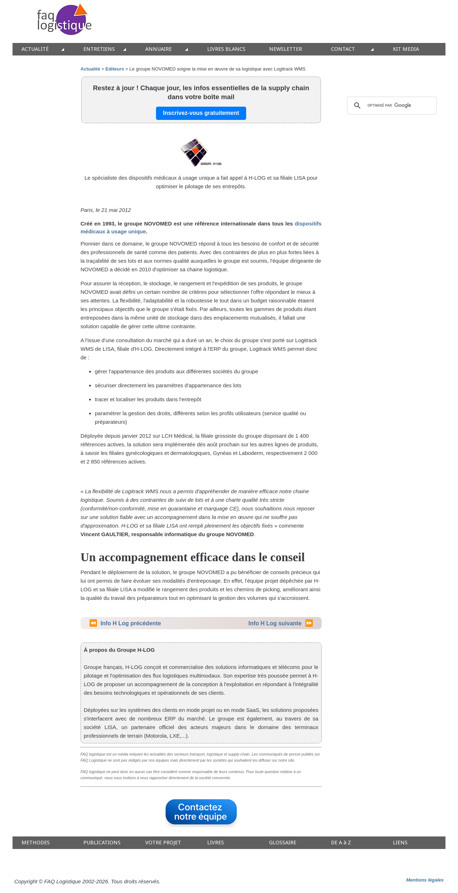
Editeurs (115, 69)
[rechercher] (390, 105)
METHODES (35, 842)
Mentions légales (425, 880)
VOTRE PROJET (163, 842)
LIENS (400, 842)
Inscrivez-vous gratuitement (201, 113)
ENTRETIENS (99, 49)
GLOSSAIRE (282, 842)
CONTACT (343, 49)
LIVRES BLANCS (226, 49)
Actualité (90, 69)
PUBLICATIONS (102, 842)
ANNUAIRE (158, 49)
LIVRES (215, 842)
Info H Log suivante (274, 623)
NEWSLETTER (285, 49)
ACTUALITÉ (35, 49)
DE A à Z (341, 842)
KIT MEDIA (406, 49)
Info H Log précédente (131, 623)
